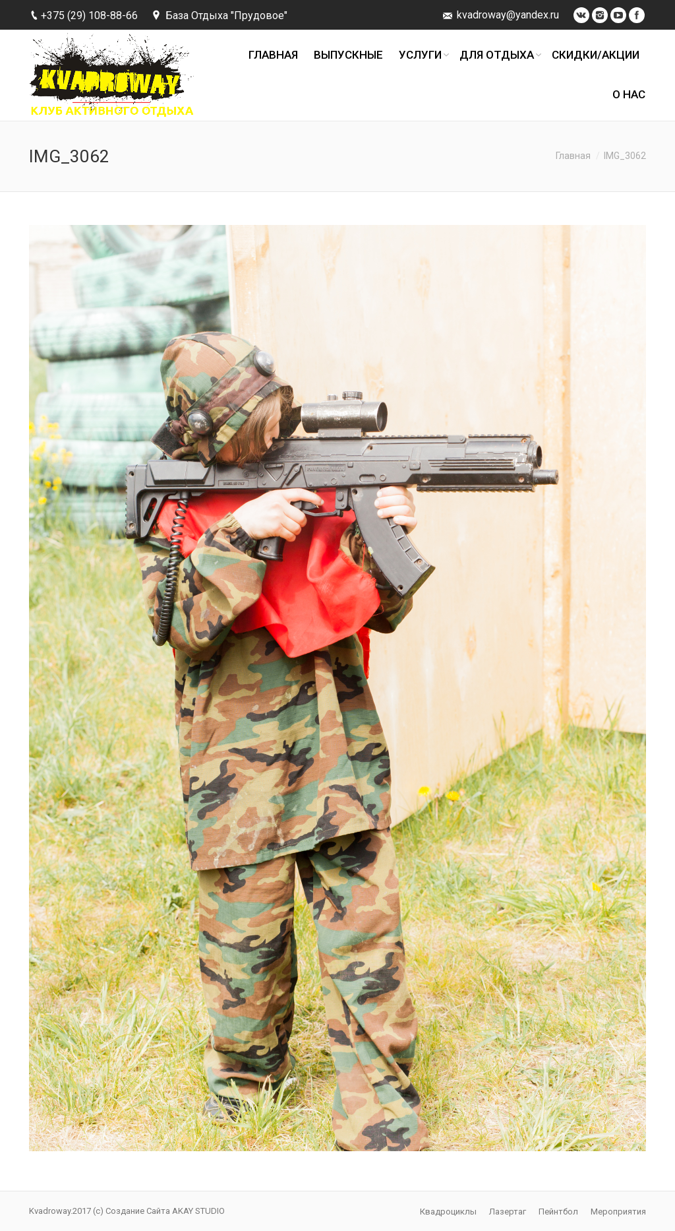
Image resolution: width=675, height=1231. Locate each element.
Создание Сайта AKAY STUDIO (165, 1211)
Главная (573, 155)
